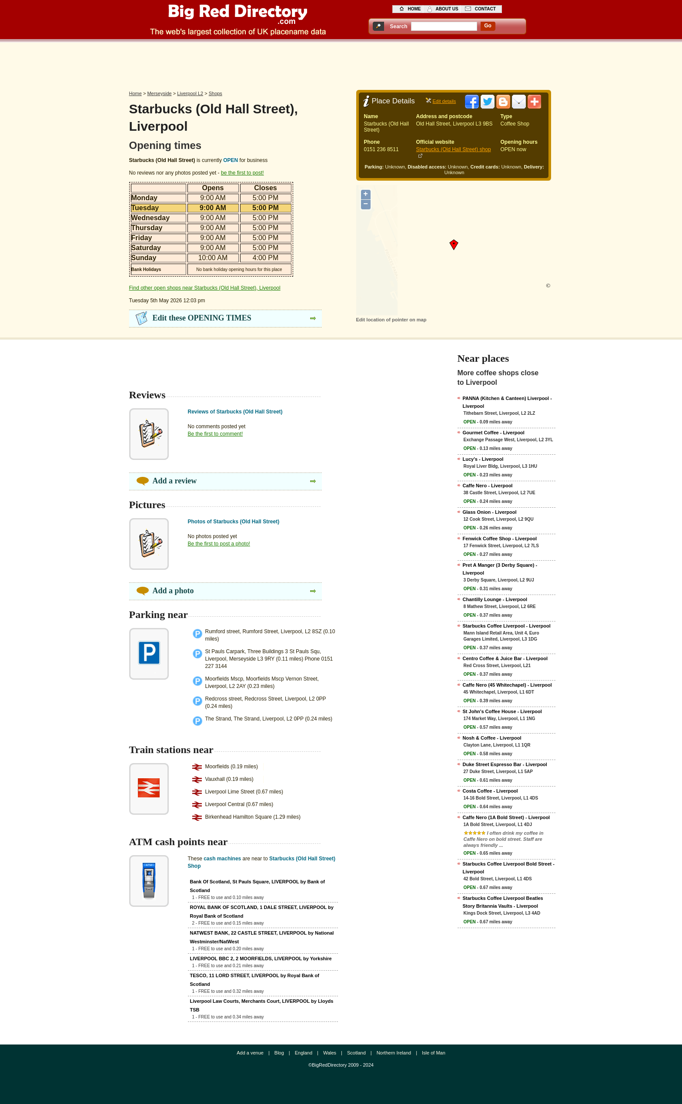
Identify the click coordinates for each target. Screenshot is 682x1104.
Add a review (175, 480)
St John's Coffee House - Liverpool (502, 711)
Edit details (444, 101)
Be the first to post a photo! (219, 544)
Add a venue (250, 1052)
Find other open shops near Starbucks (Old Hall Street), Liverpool (205, 288)
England (303, 1052)
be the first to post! (242, 173)
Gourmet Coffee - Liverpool (494, 432)
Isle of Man (433, 1052)
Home (135, 93)
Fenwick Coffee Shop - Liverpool (500, 538)
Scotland (356, 1052)
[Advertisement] (341, 63)
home (414, 9)
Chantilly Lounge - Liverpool (495, 599)
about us (447, 9)
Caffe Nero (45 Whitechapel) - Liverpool (507, 685)
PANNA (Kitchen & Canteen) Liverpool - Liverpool (507, 402)
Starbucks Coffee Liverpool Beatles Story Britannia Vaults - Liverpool (503, 902)
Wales (329, 1052)
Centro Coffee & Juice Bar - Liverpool (505, 658)
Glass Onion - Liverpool (490, 512)
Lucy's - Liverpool (483, 459)
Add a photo (173, 590)
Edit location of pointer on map (391, 319)
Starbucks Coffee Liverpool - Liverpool (507, 625)
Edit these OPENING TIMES (202, 318)
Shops (215, 93)
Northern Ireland (394, 1052)
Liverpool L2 (190, 93)
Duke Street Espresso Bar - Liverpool (505, 764)
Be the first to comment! (215, 434)
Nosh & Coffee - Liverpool (492, 737)
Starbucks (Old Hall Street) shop (453, 149)
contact (485, 9)
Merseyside (159, 93)
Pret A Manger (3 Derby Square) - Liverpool (500, 568)
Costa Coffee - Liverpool (490, 790)
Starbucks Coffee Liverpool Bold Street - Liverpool (509, 867)
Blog (279, 1052)
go (487, 26)
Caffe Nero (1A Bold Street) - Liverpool (506, 817)
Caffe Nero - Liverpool (488, 485)
